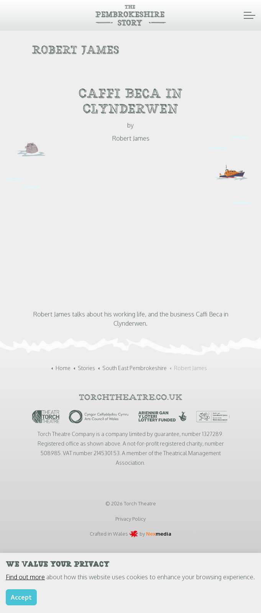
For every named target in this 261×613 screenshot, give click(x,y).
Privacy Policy (130, 519)
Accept (21, 597)
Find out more (25, 577)
